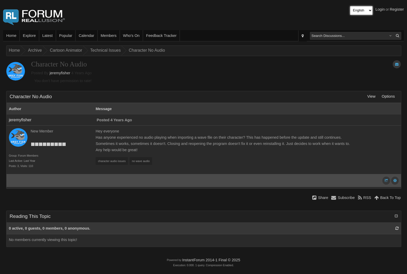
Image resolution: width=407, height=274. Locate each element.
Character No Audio (147, 50)
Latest (47, 35)
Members (109, 35)
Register (397, 9)
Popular (66, 35)
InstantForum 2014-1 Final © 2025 (211, 260)
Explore (29, 35)
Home (11, 35)
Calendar (86, 35)
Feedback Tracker (161, 35)
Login (380, 9)
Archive (35, 50)
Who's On (131, 35)
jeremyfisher (60, 73)
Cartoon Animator (66, 50)
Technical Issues (105, 50)
